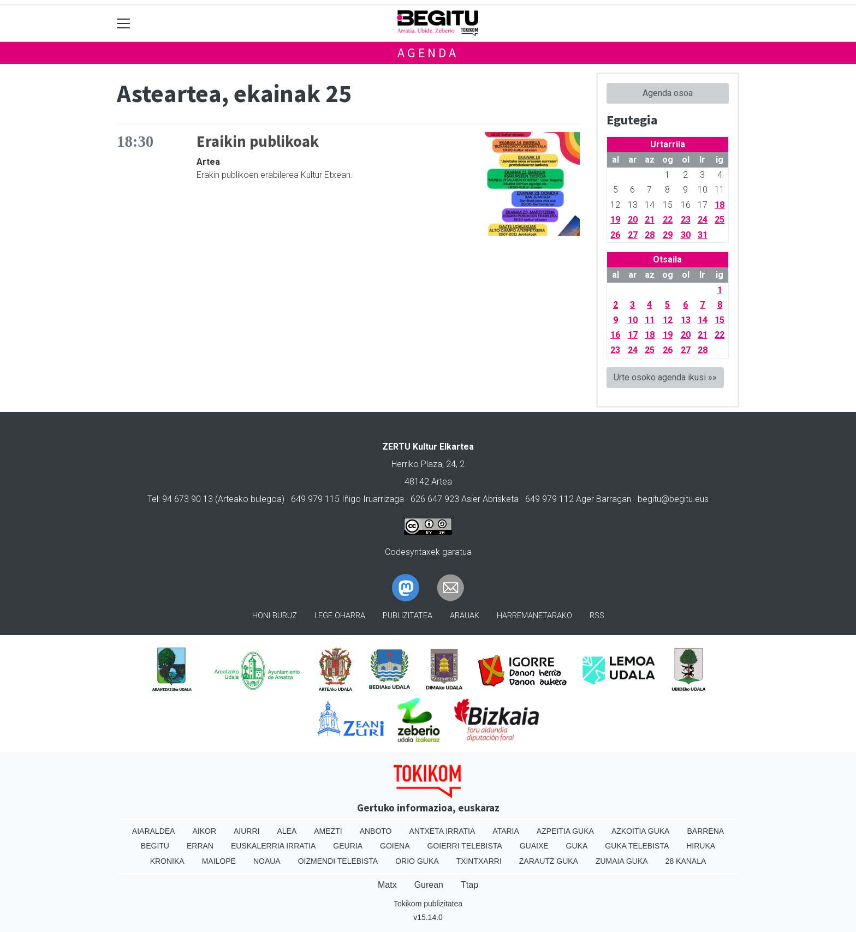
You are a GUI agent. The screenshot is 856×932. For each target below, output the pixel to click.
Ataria (505, 831)
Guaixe (534, 845)
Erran (200, 845)
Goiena (394, 845)
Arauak (464, 615)
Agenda (428, 52)
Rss (597, 615)
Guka (577, 845)
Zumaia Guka (622, 861)
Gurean (428, 884)
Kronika (167, 861)
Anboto (376, 831)
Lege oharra (339, 615)
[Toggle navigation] (123, 23)
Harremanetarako (534, 615)
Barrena (705, 831)
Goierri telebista (464, 845)
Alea (286, 831)
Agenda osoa (668, 93)
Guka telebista (637, 845)
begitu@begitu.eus (673, 499)
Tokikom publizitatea (428, 903)
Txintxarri (479, 861)
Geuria (347, 845)
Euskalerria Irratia (273, 845)
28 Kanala (685, 861)
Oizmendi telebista (338, 861)
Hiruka (700, 845)
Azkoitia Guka (640, 831)
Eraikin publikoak (258, 141)
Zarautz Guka (548, 861)
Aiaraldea (153, 831)
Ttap (469, 884)
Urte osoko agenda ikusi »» (665, 377)
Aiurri (246, 831)
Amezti (328, 831)
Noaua (267, 861)
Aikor (204, 831)
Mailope (219, 861)
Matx (387, 884)
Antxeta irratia (442, 831)
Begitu (155, 845)
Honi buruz (274, 615)
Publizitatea (407, 615)
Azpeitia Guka (565, 831)
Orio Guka (416, 861)
